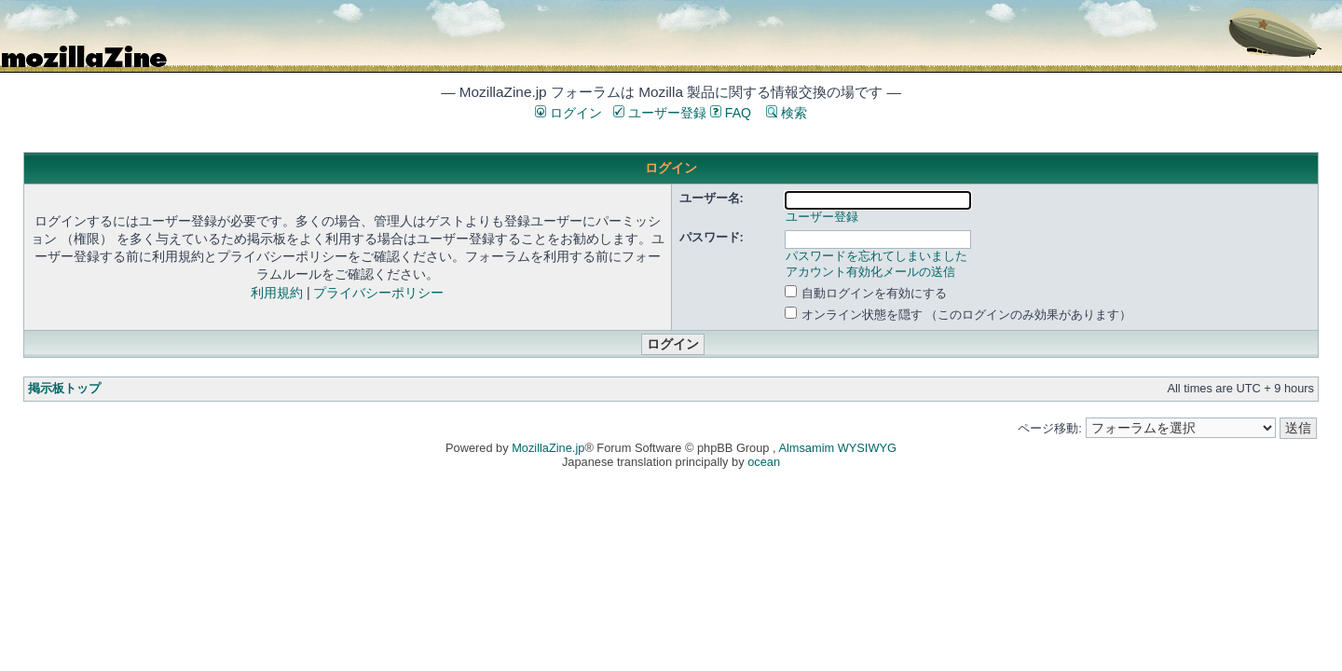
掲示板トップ (64, 388)
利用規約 (277, 292)
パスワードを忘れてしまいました (876, 256)
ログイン (568, 112)
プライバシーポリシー (378, 292)
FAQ (730, 112)
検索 (786, 112)
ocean (763, 462)
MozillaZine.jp (548, 448)
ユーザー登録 (659, 112)
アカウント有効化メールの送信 (870, 272)
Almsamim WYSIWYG (837, 448)
